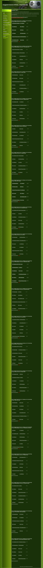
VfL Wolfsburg (14, 26)
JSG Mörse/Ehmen (23, 36)
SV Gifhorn (14, 33)
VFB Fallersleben (23, 33)
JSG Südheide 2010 (23, 56)
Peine (22, 59)
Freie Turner (14, 66)
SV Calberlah (22, 23)
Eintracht (13, 36)
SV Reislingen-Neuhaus (16, 23)
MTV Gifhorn (22, 26)
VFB (20, 59)
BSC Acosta (14, 62)
